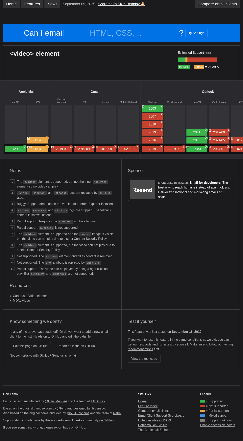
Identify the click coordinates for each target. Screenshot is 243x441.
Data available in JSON (154, 420)
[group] (181, 59)
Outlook (208, 91)
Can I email (44, 33)
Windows (152, 102)
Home (11, 4)
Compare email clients (153, 410)
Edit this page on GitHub (30, 346)
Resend (183, 183)
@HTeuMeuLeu (56, 401)
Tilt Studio (98, 401)
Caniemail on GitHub (152, 425)
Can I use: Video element (30, 296)
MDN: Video (21, 300)
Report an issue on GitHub (76, 346)
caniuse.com (43, 408)
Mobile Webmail (128, 102)
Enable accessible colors (217, 425)
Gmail (95, 91)
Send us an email (64, 355)
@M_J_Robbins (78, 413)
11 (188, 147)
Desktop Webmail (61, 101)
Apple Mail (27, 91)
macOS (15, 102)
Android (106, 102)
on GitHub (106, 420)
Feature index (148, 406)
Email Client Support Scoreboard (161, 415)
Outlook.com (219, 102)
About (208, 53)
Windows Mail (174, 102)
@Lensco (98, 408)
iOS (38, 102)
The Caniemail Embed (153, 429)
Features (32, 4)
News (52, 4)
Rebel (117, 413)
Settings (196, 33)
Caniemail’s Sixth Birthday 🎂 (121, 4)
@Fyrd (61, 408)
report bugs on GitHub (69, 427)
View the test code (144, 358)
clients (217, 4)
